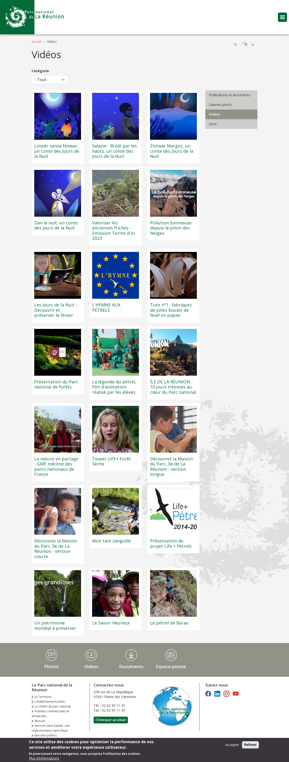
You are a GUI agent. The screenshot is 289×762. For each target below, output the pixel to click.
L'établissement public (49, 702)
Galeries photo (220, 104)
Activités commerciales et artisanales (50, 713)
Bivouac (39, 721)
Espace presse (171, 666)
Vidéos (214, 114)
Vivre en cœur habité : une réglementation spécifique (51, 728)
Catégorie (40, 71)
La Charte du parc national (52, 706)
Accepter (232, 746)
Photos (51, 666)
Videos (91, 666)
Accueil (36, 42)
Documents (131, 666)
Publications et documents (229, 95)
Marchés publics (45, 735)
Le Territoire (42, 697)
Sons (213, 124)
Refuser (250, 746)
